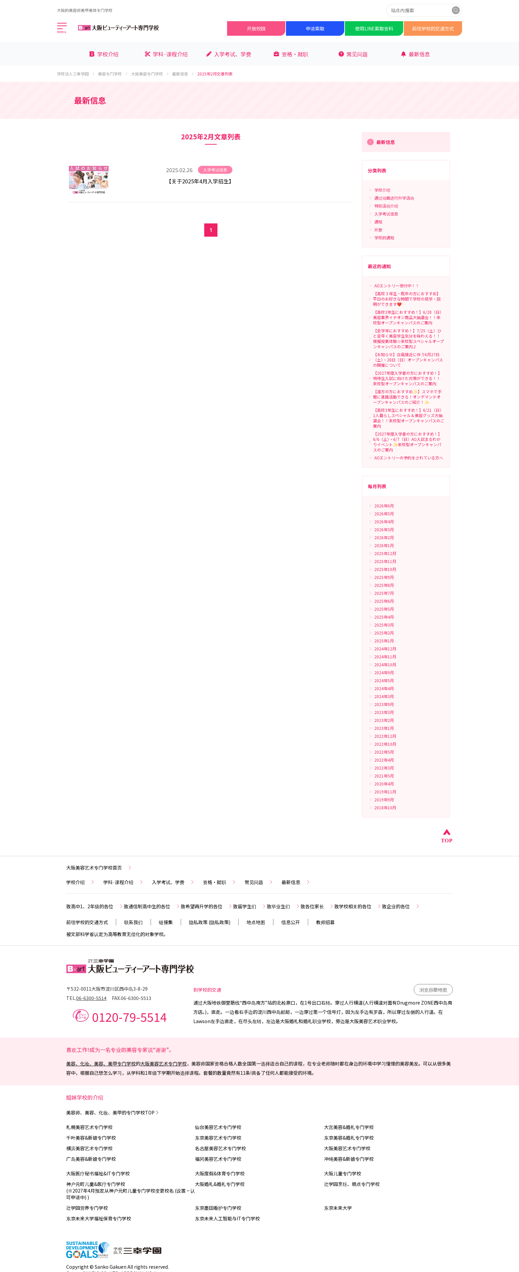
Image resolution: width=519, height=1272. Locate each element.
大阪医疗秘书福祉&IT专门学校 (98, 1173)
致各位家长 (317, 906)
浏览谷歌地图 (433, 989)
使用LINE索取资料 (374, 28)
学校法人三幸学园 (76, 73)
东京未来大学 (338, 1207)
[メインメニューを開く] (62, 28)
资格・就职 (220, 882)
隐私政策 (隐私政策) (209, 922)
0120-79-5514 (129, 1016)
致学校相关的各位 (358, 906)
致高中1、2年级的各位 (95, 906)
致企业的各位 (401, 906)
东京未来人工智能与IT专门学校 (227, 1218)
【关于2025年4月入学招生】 (200, 181)
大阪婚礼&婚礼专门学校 (220, 1184)
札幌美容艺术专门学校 (89, 1127)
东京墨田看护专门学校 (218, 1207)
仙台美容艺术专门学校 (218, 1127)
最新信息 (183, 73)
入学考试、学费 (173, 882)
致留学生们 (250, 906)
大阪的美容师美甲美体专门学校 (85, 10)
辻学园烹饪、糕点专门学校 (352, 1184)
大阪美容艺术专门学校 (163, 1063)
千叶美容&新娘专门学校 (91, 1137)
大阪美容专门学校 (150, 73)
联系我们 (133, 922)
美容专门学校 (113, 73)
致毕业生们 (284, 906)
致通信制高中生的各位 (152, 906)
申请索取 (315, 28)
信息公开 (290, 922)
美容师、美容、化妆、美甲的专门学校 (113, 1112)
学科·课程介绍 (123, 882)
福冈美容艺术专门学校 (218, 1158)
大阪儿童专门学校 (342, 1173)
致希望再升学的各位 (207, 906)
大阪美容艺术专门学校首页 (99, 867)
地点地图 (256, 922)
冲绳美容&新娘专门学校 (349, 1158)
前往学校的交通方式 (87, 922)
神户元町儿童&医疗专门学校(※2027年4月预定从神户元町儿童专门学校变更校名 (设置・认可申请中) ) (130, 1191)
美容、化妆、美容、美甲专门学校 (101, 1063)
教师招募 (325, 922)
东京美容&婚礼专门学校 (349, 1137)
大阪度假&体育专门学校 (220, 1173)
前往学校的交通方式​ (433, 28)
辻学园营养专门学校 (87, 1207)
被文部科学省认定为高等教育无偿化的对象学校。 (117, 934)
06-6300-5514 (91, 998)
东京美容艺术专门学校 (218, 1137)
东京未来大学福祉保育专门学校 (98, 1218)
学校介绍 (80, 882)
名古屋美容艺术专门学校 (220, 1148)
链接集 (166, 922)
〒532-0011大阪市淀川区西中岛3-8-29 (107, 988)
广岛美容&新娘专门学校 (91, 1158)
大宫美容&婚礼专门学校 (349, 1127)
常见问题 (259, 882)
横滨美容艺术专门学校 (89, 1148)
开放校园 (256, 28)
